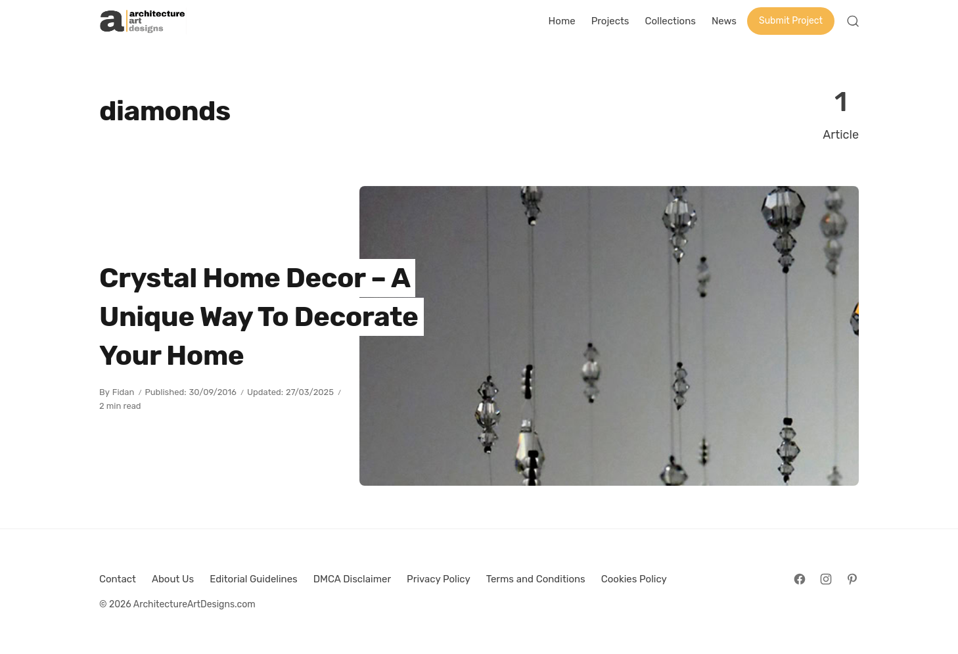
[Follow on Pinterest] (852, 579)
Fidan (123, 392)
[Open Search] (853, 21)
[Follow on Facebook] (799, 579)
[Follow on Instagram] (826, 579)
